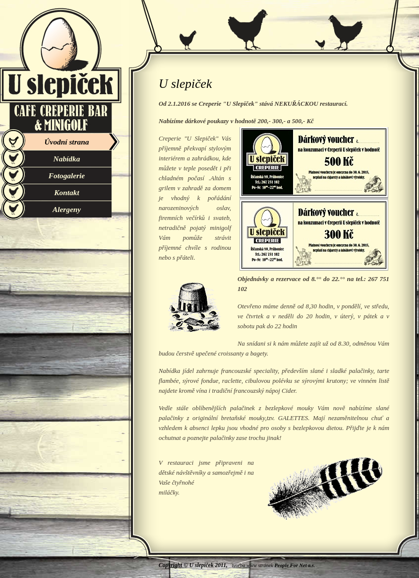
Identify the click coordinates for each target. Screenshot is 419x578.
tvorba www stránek (273, 565)
